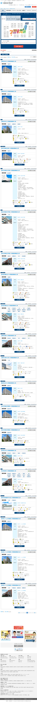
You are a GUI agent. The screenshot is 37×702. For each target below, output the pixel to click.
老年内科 (25, 666)
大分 (7, 33)
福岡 (28, 660)
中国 (10, 659)
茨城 (32, 33)
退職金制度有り (3, 692)
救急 (10, 687)
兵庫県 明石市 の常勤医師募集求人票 (8, 61)
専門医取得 (7, 687)
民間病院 (23, 683)
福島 (32, 29)
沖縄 (4, 36)
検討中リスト (28, 7)
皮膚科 (25, 670)
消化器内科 (4, 666)
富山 (18, 23)
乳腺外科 (11, 671)
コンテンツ (29, 10)
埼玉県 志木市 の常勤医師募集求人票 (8, 450)
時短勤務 (13, 692)
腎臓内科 (32, 666)
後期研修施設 (19, 683)
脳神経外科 (15, 670)
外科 (1, 670)
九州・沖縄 (29, 659)
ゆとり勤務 (7, 692)
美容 (12, 687)
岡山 (7, 28)
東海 (28, 655)
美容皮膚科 (28, 670)
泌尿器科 (14, 671)
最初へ (19, 612)
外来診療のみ (2, 680)
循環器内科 (11, 666)
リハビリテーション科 (26, 674)
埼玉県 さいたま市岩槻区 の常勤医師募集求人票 (10, 518)
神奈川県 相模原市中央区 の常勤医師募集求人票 (10, 497)
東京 (10, 656)
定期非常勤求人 (8, 10)
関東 (10, 655)
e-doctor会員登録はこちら (18, 627)
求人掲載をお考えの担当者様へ (18, 645)
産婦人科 (5, 671)
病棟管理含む (11, 680)
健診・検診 (30, 680)
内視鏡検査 (18, 680)
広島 (4, 28)
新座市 (21, 479)
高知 (15, 36)
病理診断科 (9, 675)
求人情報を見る (19, 85)
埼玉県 (19, 455)
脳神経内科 (29, 666)
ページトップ (36, 697)
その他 (25, 675)
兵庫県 (19, 66)
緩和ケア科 (20, 674)
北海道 (32, 23)
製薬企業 (22, 675)
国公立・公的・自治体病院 (7, 683)
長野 (21, 25)
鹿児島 (8, 36)
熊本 (33, 660)
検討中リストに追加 (32, 61)
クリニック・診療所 (32, 683)
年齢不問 (25, 687)
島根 (4, 26)
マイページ (34, 10)
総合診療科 (2, 674)
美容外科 (31, 670)
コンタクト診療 (26, 680)
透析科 (17, 671)
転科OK (32, 687)
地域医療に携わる (3, 687)
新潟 (21, 23)
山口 (4, 29)
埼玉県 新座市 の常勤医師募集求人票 (8, 470)
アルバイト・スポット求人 (16, 10)
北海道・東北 (2, 655)
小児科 (11, 674)
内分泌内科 (18, 666)
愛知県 (19, 388)
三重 (22, 36)
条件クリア (34, 50)
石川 (18, 25)
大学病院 (2, 683)
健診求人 (23, 10)
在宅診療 (13, 675)
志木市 (21, 455)
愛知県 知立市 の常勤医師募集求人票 (8, 383)
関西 (1, 659)
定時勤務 (10, 692)
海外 (6, 23)
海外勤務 (2, 688)
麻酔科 (9, 674)
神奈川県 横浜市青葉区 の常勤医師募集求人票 (10, 406)
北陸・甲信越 (20, 655)
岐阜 (28, 656)
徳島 (17, 36)
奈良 (15, 26)
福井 (18, 26)
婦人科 (8, 671)
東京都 (19, 279)
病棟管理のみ (7, 680)
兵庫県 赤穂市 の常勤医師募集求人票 (8, 335)
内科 (1, 666)
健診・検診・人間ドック (4, 675)
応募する (30, 85)
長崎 (4, 33)
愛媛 (19, 661)
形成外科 (22, 670)
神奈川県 (19, 153)
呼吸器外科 (7, 670)
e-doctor (7, 3)
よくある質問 (18, 649)
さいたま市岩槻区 (23, 557)
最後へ (35, 612)
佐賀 (30, 660)
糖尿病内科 (22, 666)
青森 (29, 26)
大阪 (12, 25)
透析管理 (22, 680)
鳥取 (7, 26)
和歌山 (12, 26)
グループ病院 (27, 683)
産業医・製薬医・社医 (17, 687)
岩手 (32, 26)
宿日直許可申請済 (18, 692)
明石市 (21, 66)
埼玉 (29, 33)
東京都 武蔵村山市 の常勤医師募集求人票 (9, 274)
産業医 (19, 675)
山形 (29, 29)
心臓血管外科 (12, 670)
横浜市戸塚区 (23, 175)
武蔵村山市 (22, 279)
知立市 (21, 388)
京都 (15, 25)
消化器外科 (4, 670)
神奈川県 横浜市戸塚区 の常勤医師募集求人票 (10, 170)
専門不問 (22, 687)
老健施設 (16, 675)
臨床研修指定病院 (14, 683)
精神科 (14, 674)
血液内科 (15, 666)
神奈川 (30, 36)
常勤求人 (3, 10)
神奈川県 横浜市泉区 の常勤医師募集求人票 (10, 148)
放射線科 (17, 674)
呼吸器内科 (7, 666)
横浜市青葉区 (23, 411)
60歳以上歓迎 (29, 687)
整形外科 (19, 670)
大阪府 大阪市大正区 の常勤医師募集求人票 (10, 357)
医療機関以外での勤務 (4, 684)
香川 (21, 660)
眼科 (33, 670)
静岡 (24, 36)
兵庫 (12, 23)
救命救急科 (5, 674)
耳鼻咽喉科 (2, 671)
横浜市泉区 (22, 153)
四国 (19, 659)
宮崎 (30, 661)
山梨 (21, 26)
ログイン (34, 7)
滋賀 (15, 23)
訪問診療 (15, 680)
